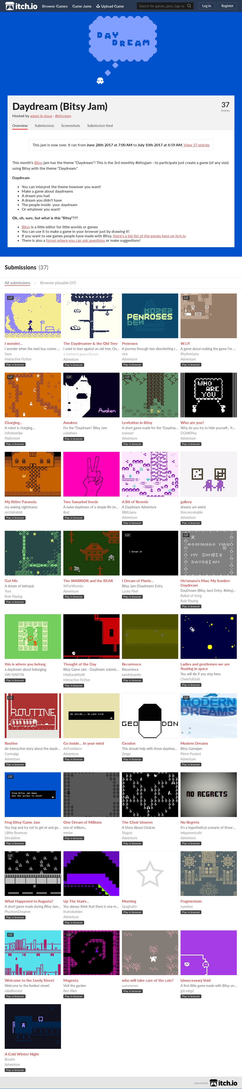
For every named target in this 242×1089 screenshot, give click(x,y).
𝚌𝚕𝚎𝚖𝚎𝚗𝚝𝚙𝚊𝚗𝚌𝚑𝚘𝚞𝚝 (81, 354)
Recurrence (131, 664)
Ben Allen (70, 991)
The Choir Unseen (137, 822)
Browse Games (55, 6)
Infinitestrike (14, 433)
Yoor (8, 591)
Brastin (10, 1060)
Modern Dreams (194, 743)
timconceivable (192, 512)
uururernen (130, 986)
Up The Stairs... (76, 901)
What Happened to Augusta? (29, 901)
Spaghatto (129, 907)
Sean (8, 354)
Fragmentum (191, 901)
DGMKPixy (189, 433)
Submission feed (104, 125)
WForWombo (73, 586)
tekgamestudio (191, 833)
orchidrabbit (13, 512)
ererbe (68, 833)
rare (125, 354)
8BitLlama (129, 512)
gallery (186, 502)
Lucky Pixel (130, 591)
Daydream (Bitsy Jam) (60, 106)
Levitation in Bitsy (137, 422)
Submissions (45, 125)
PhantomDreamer (18, 912)
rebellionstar (13, 991)
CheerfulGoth (190, 679)
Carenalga (12, 754)
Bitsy (38, 162)
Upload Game (110, 6)
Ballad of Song (191, 596)
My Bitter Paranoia (20, 502)
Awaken (70, 422)
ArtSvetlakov (72, 749)
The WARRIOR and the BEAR (88, 581)
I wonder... (13, 343)
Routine (11, 743)
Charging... (13, 422)
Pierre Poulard (191, 754)
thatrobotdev (72, 912)
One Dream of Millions (82, 822)
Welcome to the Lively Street (29, 980)
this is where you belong (25, 664)
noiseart (128, 433)
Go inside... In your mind (83, 743)
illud (66, 512)
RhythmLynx (190, 354)
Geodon (128, 743)
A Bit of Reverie (135, 502)
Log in (206, 6)
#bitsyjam (63, 115)
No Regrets (190, 822)
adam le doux (41, 115)
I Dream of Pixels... (138, 581)
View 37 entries (197, 145)
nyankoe (187, 907)
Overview (20, 125)
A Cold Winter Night (22, 1054)
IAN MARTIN (14, 675)
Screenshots (73, 125)
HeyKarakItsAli (74, 675)
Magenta (70, 980)
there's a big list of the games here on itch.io (149, 236)
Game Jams (81, 6)
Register (227, 6)
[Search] (189, 5)
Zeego (126, 754)
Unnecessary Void (196, 980)
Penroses (130, 343)
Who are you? (192, 422)
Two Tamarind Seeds (80, 502)
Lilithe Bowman (16, 833)
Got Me (11, 581)
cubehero (70, 433)
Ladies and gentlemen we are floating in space (205, 666)
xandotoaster (131, 675)
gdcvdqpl (187, 991)
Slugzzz (127, 833)
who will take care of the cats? (147, 980)
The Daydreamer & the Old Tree (90, 343)
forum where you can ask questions (75, 240)
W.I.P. (185, 343)
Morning (129, 901)
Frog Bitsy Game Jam (22, 822)
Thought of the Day (79, 664)
